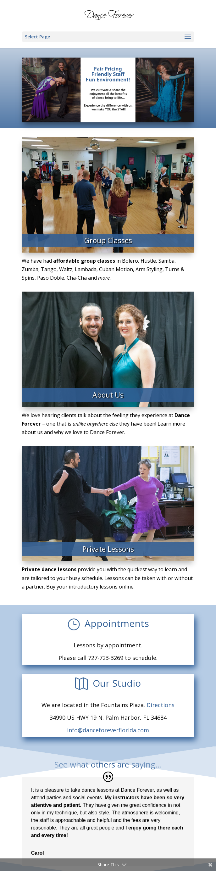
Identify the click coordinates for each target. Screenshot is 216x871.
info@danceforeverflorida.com (108, 730)
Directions (160, 705)
